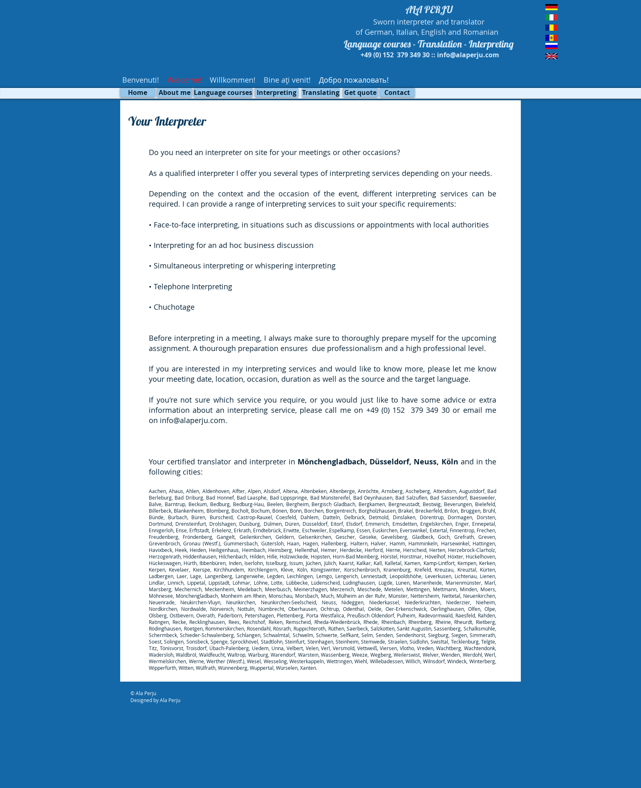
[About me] (174, 92)
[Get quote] (360, 92)
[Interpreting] (276, 92)
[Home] (137, 92)
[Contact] (397, 92)
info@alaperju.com (192, 420)
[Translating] (320, 92)
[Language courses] (223, 92)
